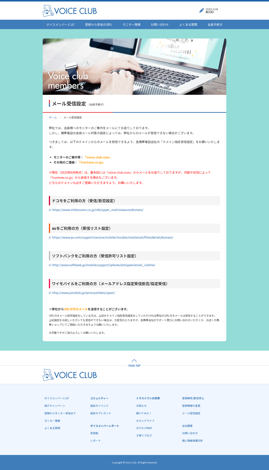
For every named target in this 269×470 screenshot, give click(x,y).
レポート (95, 440)
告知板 (94, 433)
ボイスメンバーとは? (60, 24)
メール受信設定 (191, 413)
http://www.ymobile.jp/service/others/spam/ (83, 292)
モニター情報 (131, 24)
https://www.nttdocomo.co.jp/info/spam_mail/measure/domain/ (97, 209)
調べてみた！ (144, 413)
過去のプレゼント (100, 413)
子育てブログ (144, 435)
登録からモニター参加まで (60, 413)
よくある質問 (188, 24)
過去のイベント (99, 405)
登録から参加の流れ (98, 24)
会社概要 (187, 426)
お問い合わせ (160, 24)
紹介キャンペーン (54, 405)
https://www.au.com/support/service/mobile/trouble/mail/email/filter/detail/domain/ (112, 237)
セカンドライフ (145, 421)
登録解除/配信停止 (193, 398)
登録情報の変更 (191, 405)
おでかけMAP (144, 428)
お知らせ (141, 405)
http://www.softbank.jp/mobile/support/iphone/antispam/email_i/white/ (103, 265)
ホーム (53, 117)
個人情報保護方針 (192, 440)
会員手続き (215, 24)
